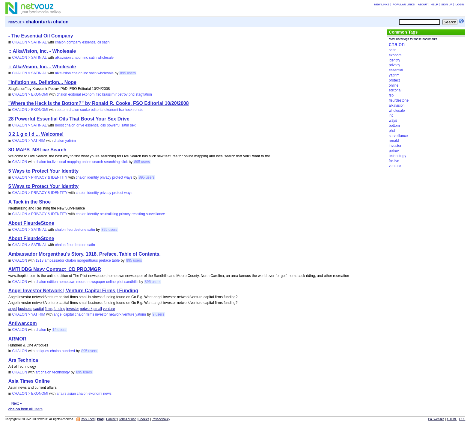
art (37, 372)
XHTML (452, 419)
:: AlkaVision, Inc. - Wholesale (42, 51)
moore (81, 282)
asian (71, 393)
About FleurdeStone (31, 223)
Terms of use (127, 419)
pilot (120, 282)
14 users (59, 330)
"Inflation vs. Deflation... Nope (42, 82)
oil (99, 42)
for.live (52, 162)
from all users (25, 409)
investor (72, 309)
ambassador (54, 260)
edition (52, 282)
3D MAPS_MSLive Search (37, 149)
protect (117, 177)
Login (460, 4)
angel (12, 309)
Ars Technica (23, 360)
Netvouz (15, 22)
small (98, 309)
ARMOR (17, 338)
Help (434, 4)
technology (61, 372)
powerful (113, 125)
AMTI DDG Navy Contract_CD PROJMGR (54, 269)
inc (85, 57)
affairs (61, 393)
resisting (138, 214)
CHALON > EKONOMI (30, 94)
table (116, 260)
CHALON (19, 162)
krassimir (109, 94)
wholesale (106, 57)
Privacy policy (161, 419)
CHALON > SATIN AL (29, 42)
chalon (60, 42)
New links (382, 4)
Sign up (446, 4)
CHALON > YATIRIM (28, 140)
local (62, 162)
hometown (67, 282)
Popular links (404, 4)
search (97, 162)
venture (109, 309)
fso (99, 94)
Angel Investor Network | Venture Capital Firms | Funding (73, 290)
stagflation (143, 94)
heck (128, 110)
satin (105, 42)
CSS (462, 419)
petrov (122, 94)
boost (59, 125)
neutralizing (109, 214)
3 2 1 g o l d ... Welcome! (36, 134)
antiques (42, 351)
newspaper (96, 282)
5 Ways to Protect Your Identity (43, 171)
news (107, 393)
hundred (68, 351)
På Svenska (436, 419)
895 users (128, 73)
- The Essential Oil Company (40, 35)
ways (128, 177)
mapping (74, 162)
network (86, 309)
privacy (105, 177)
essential (89, 42)
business (25, 309)
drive (80, 125)
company (74, 42)
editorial (74, 94)
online (86, 162)
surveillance (155, 214)
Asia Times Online (29, 381)
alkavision (63, 57)
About (422, 4)
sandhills (131, 282)
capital (38, 309)
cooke (85, 110)
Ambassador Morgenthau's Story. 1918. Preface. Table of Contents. (84, 254)
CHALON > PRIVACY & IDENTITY (39, 177)
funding (59, 309)
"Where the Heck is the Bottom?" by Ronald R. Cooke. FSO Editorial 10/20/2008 (98, 103)
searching (112, 162)
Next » (16, 403)
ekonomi (88, 94)
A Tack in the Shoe (29, 201)
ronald (138, 110)
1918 (39, 260)
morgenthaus (87, 260)
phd (132, 94)
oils (103, 125)
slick (124, 162)
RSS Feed (87, 419)
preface (105, 260)
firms (48, 309)
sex (133, 125)
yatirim (70, 140)
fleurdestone (76, 229)
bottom (62, 110)
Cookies (143, 419)
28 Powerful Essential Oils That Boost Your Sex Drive (68, 118)
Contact (111, 419)
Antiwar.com (22, 323)
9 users (158, 314)
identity (93, 177)
